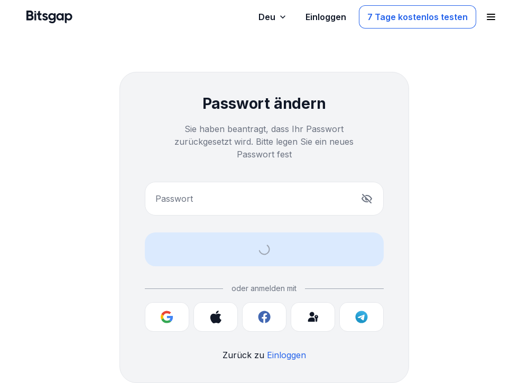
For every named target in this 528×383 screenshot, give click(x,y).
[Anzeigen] (366, 198)
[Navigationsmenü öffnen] (491, 16)
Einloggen (286, 355)
